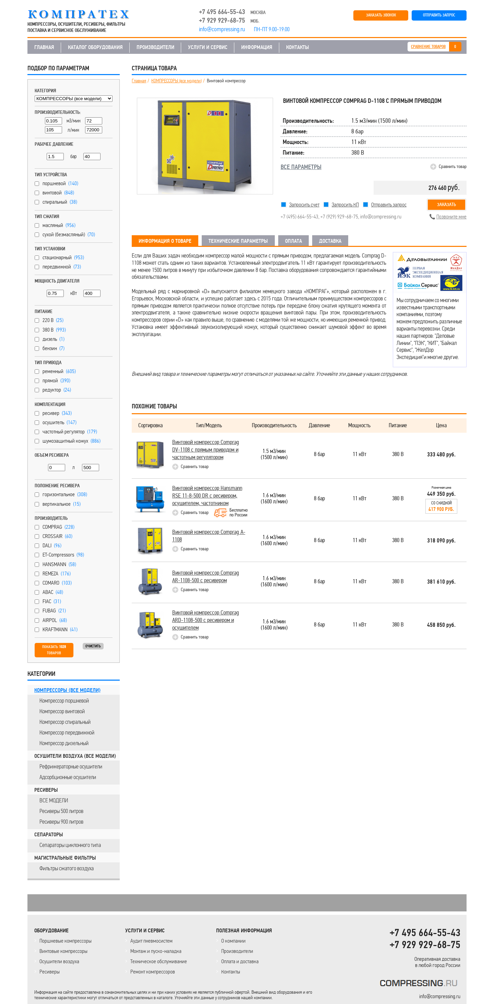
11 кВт (359, 454)
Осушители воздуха (59, 961)
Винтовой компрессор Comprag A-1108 (208, 535)
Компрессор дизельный (64, 743)
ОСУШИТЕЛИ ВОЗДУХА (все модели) (75, 756)
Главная (139, 81)
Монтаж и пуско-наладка (155, 951)
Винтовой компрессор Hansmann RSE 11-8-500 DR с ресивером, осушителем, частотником (207, 496)
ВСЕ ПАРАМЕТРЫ (301, 167)
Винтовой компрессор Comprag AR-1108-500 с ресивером (205, 576)
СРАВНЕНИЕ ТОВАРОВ (428, 46)
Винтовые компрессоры (63, 951)
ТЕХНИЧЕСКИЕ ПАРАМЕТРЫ (238, 241)
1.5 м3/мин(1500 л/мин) (274, 454)
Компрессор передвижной (66, 732)
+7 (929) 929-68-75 (339, 216)
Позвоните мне (451, 216)
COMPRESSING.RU (84, 14)
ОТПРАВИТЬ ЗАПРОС (439, 15)
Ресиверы (49, 971)
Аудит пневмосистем (151, 940)
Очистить (93, 646)
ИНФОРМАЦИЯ (256, 47)
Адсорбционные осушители (67, 777)
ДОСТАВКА (330, 241)
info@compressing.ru (380, 216)
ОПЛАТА (293, 241)
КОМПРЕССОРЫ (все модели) (67, 690)
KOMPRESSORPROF (420, 984)
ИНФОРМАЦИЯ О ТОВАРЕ (165, 241)
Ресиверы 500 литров (61, 811)
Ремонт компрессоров (152, 971)
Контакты (230, 971)
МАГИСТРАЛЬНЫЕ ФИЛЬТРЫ (65, 857)
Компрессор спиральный (65, 721)
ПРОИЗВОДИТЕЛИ (155, 47)
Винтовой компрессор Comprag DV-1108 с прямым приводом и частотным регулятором (205, 450)
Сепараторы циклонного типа (70, 844)
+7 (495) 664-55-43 (299, 216)
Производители (237, 951)
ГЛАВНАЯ (44, 47)
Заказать (446, 204)
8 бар (319, 454)
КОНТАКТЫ (297, 47)
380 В (398, 454)
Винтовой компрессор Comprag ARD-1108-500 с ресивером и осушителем (205, 620)
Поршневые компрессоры (65, 940)
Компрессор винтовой (62, 711)
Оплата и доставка (240, 961)
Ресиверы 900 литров (61, 821)
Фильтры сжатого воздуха (66, 868)
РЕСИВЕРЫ (46, 790)
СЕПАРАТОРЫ (48, 834)
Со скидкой (441, 506)
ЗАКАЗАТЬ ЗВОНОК (381, 15)
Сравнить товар (453, 166)
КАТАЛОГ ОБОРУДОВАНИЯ (95, 47)
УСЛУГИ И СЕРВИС (207, 47)
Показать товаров (54, 650)
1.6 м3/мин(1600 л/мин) (274, 498)
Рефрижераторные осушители (70, 766)
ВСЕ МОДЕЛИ (53, 800)
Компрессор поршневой (64, 700)
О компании (233, 940)
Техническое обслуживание (158, 961)
